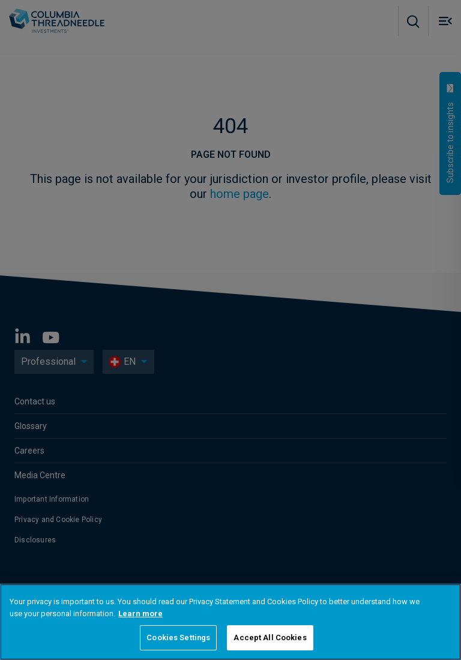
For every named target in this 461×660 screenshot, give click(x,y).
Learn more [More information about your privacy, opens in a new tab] (140, 613)
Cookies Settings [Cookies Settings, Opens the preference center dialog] (178, 637)
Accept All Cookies (270, 637)
